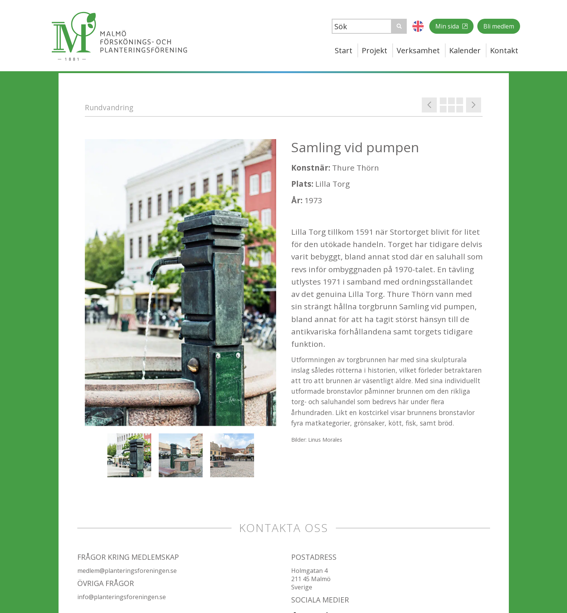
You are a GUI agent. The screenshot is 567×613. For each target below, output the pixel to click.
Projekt (374, 50)
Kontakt (504, 50)
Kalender (465, 50)
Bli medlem (498, 26)
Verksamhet (418, 50)
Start (343, 50)
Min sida (447, 26)
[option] (180, 282)
